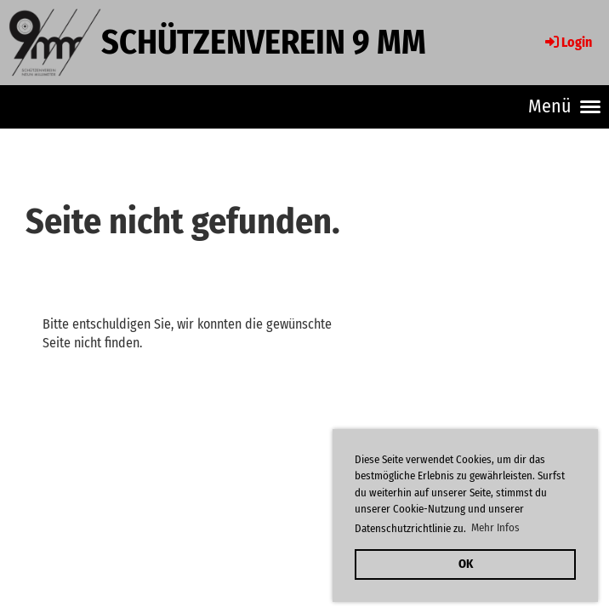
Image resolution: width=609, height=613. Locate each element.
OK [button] (465, 564)
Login (567, 42)
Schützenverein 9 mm (263, 42)
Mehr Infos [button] (495, 527)
